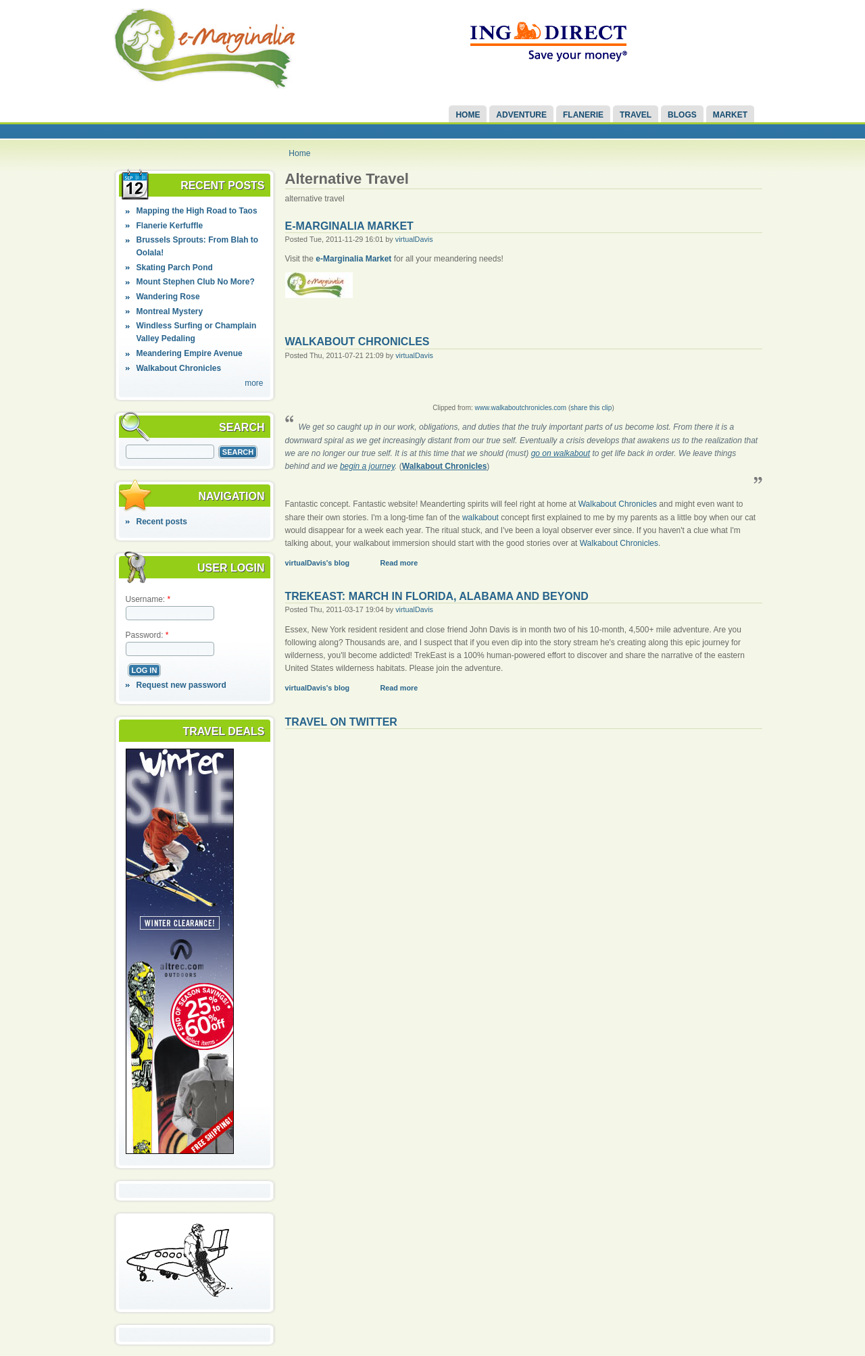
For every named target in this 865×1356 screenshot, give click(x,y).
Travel (635, 115)
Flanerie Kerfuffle (169, 225)
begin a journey (367, 466)
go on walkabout (560, 453)
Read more (399, 563)
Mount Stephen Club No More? (195, 281)
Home (467, 115)
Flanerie (583, 115)
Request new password (181, 685)
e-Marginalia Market (349, 226)
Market (730, 115)
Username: (148, 599)
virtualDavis (414, 239)
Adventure (521, 115)
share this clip (591, 407)
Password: (147, 635)
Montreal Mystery (169, 311)
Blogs (682, 115)
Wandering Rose (167, 296)
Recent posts (161, 521)
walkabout (480, 517)
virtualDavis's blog (317, 563)
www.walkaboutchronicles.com (521, 407)
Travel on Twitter (341, 722)
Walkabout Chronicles (178, 368)
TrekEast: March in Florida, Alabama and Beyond (437, 596)
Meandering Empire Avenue (189, 353)
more (254, 383)
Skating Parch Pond (174, 267)
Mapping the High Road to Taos (196, 211)
